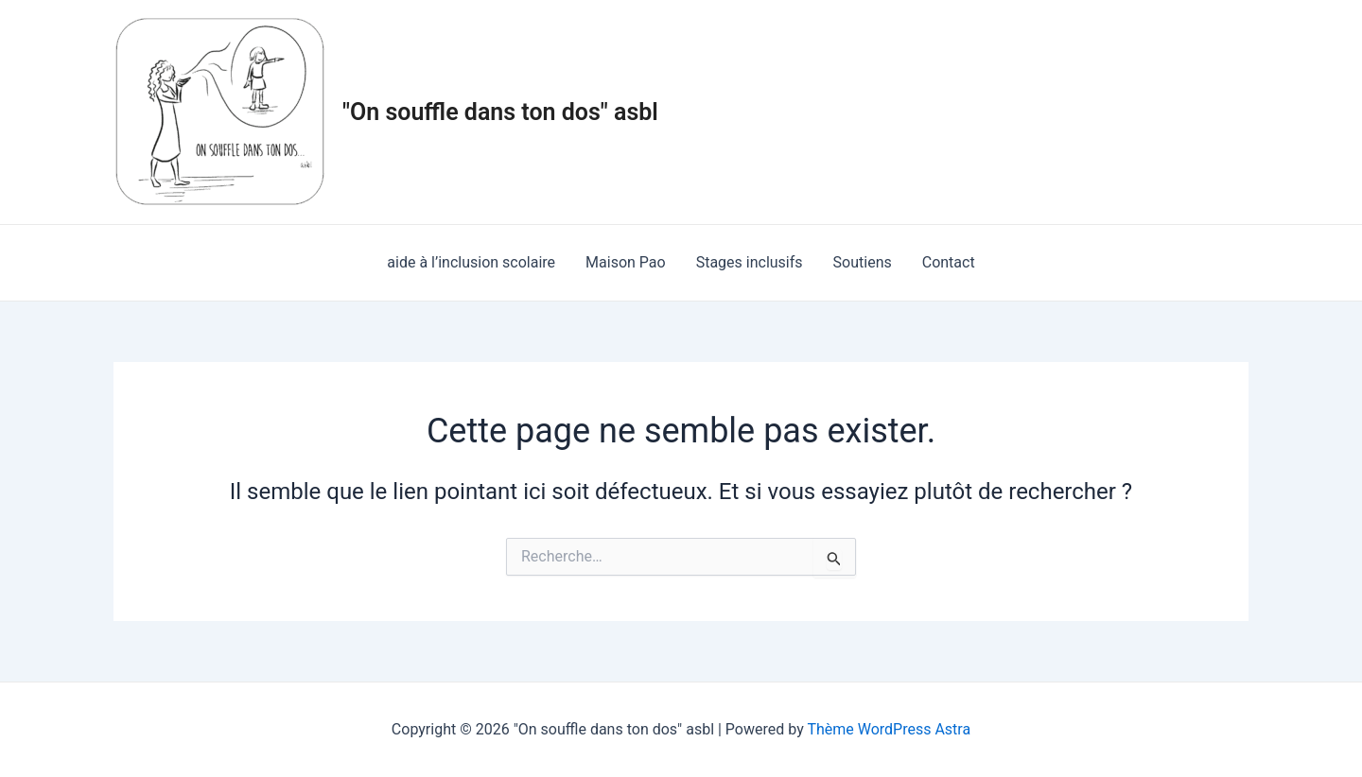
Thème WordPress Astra (888, 729)
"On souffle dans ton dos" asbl (500, 112)
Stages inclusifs (749, 262)
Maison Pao (625, 262)
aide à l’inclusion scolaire (471, 262)
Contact (948, 262)
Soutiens (862, 262)
